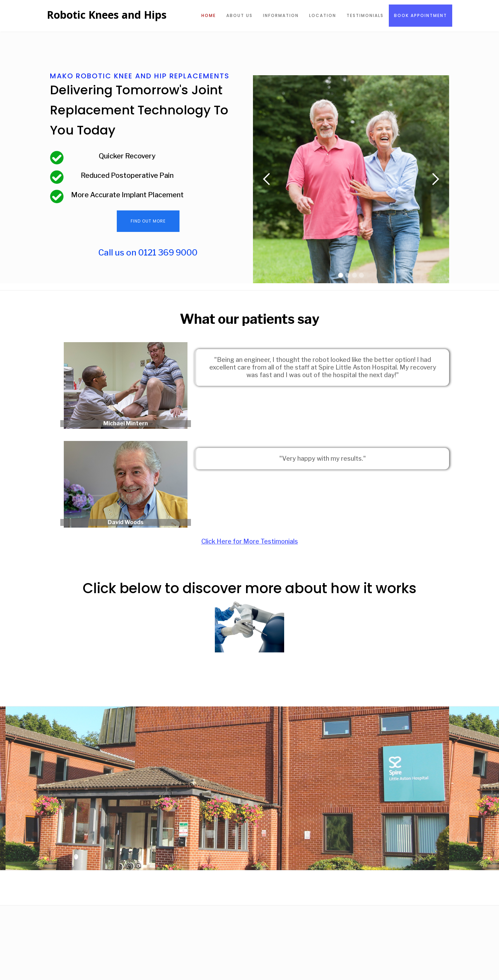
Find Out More (148, 221)
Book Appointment (420, 15)
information (281, 15)
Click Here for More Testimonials (249, 541)
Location (322, 15)
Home (208, 15)
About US (239, 15)
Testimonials (365, 15)
